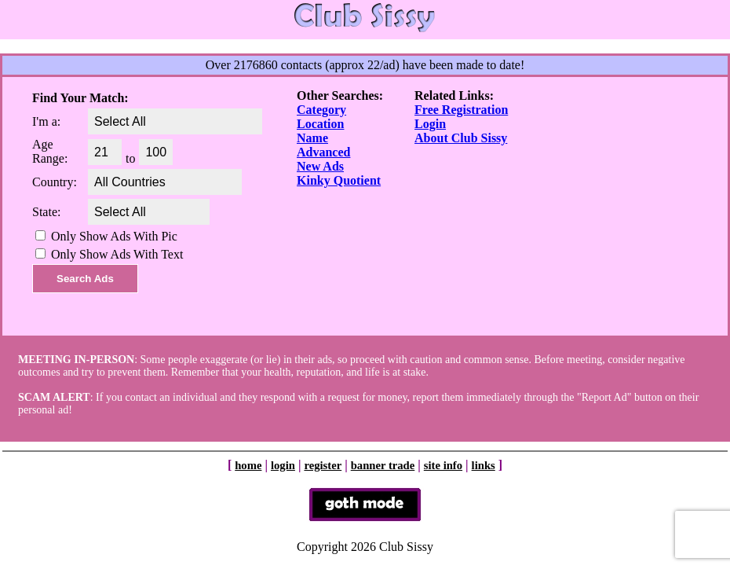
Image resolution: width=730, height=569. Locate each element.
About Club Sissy (460, 138)
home (248, 465)
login (283, 465)
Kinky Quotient (339, 180)
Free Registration (461, 109)
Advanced (323, 152)
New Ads (320, 166)
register (322, 465)
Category (321, 109)
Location (320, 123)
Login (430, 123)
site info (443, 465)
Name (312, 138)
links (483, 465)
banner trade (383, 465)
